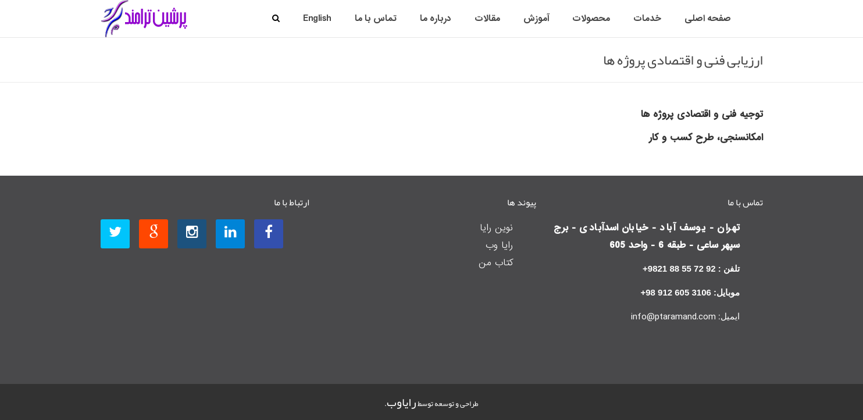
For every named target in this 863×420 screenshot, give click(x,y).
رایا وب (499, 245)
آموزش (536, 19)
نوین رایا (496, 227)
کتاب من (496, 262)
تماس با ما (376, 19)
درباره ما (435, 19)
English (317, 19)
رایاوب (401, 402)
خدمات (647, 19)
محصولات (591, 19)
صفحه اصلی (707, 19)
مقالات (487, 19)
